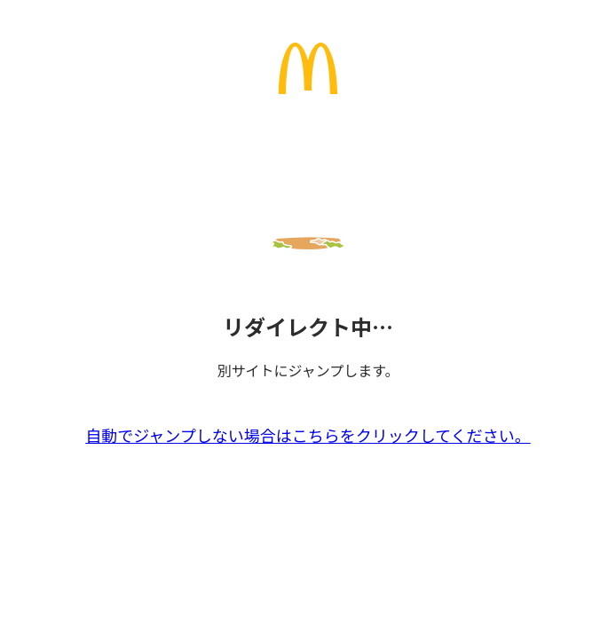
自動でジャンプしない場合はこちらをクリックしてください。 (307, 434)
